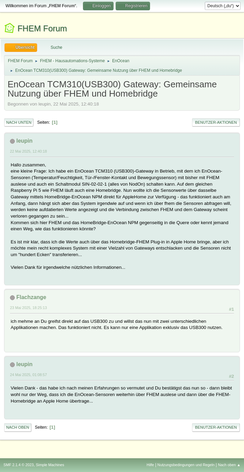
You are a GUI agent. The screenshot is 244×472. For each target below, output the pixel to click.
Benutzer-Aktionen (216, 122)
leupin (24, 141)
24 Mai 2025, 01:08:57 (28, 375)
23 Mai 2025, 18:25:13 (28, 308)
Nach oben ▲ (229, 465)
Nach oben (17, 427)
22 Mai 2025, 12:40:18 (28, 151)
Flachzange (31, 297)
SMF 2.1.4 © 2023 (18, 465)
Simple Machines (50, 465)
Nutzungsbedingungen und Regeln (185, 465)
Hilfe (150, 465)
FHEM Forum (42, 28)
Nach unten (18, 122)
